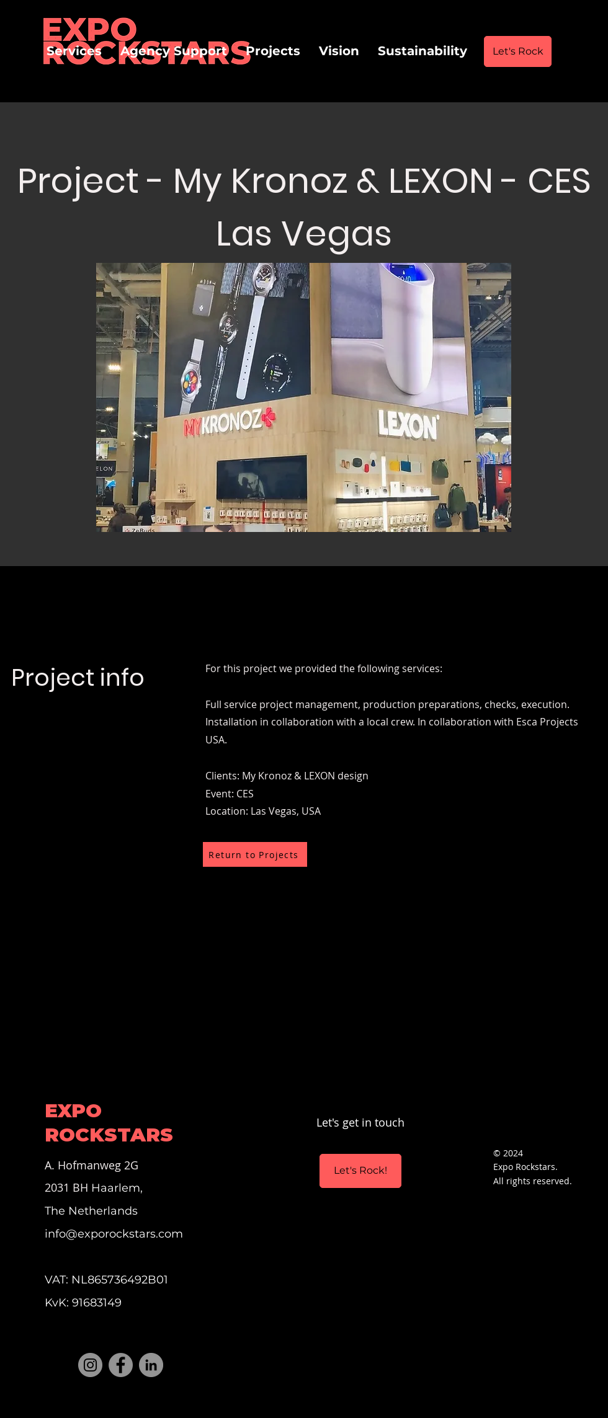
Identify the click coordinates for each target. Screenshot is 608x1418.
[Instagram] (90, 1365)
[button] (303, 397)
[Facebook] (121, 1365)
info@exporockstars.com (114, 1234)
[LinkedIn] (151, 1365)
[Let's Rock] (518, 51)
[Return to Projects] (255, 854)
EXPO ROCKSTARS (109, 1122)
